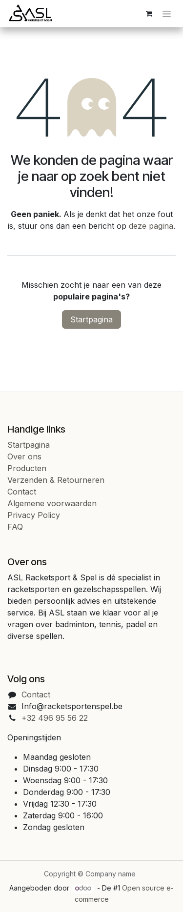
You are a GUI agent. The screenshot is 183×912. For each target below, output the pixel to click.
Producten (26, 468)
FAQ (15, 527)
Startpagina (91, 319)
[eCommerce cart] (149, 13)
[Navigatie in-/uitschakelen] (167, 13)
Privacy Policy (33, 515)
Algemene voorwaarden (52, 503)
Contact (21, 491)
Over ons (24, 456)
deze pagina (151, 226)
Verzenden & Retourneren (55, 480)
